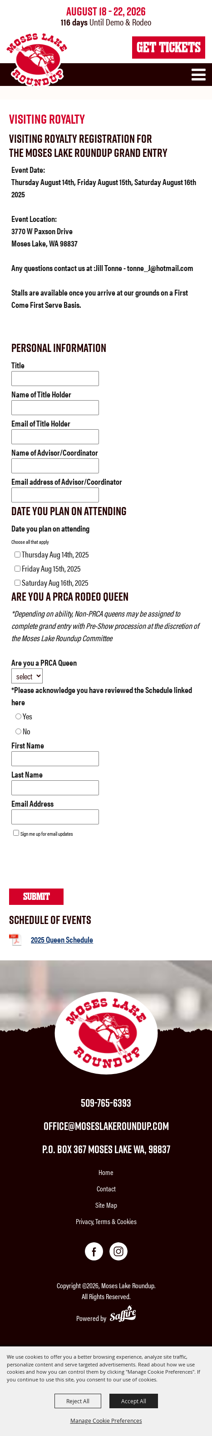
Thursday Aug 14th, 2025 (55, 554)
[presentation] (78, 865)
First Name (27, 745)
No (26, 731)
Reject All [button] (77, 1401)
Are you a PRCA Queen (44, 662)
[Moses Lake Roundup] (37, 59)
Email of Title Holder (40, 423)
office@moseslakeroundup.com (106, 1126)
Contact (106, 1188)
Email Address (32, 803)
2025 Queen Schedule (62, 939)
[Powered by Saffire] (123, 1315)
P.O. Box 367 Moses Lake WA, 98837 (106, 1149)
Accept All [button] (133, 1401)
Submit (36, 896)
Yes (27, 716)
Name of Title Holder (41, 394)
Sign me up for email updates (46, 833)
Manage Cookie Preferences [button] (106, 1420)
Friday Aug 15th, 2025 (51, 568)
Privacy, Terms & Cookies (106, 1221)
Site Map (106, 1205)
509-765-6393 (106, 1102)
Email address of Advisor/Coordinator (66, 481)
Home (106, 1172)
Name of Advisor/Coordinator (54, 452)
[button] (201, 78)
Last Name (27, 774)
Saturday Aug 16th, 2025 (55, 582)
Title (18, 365)
